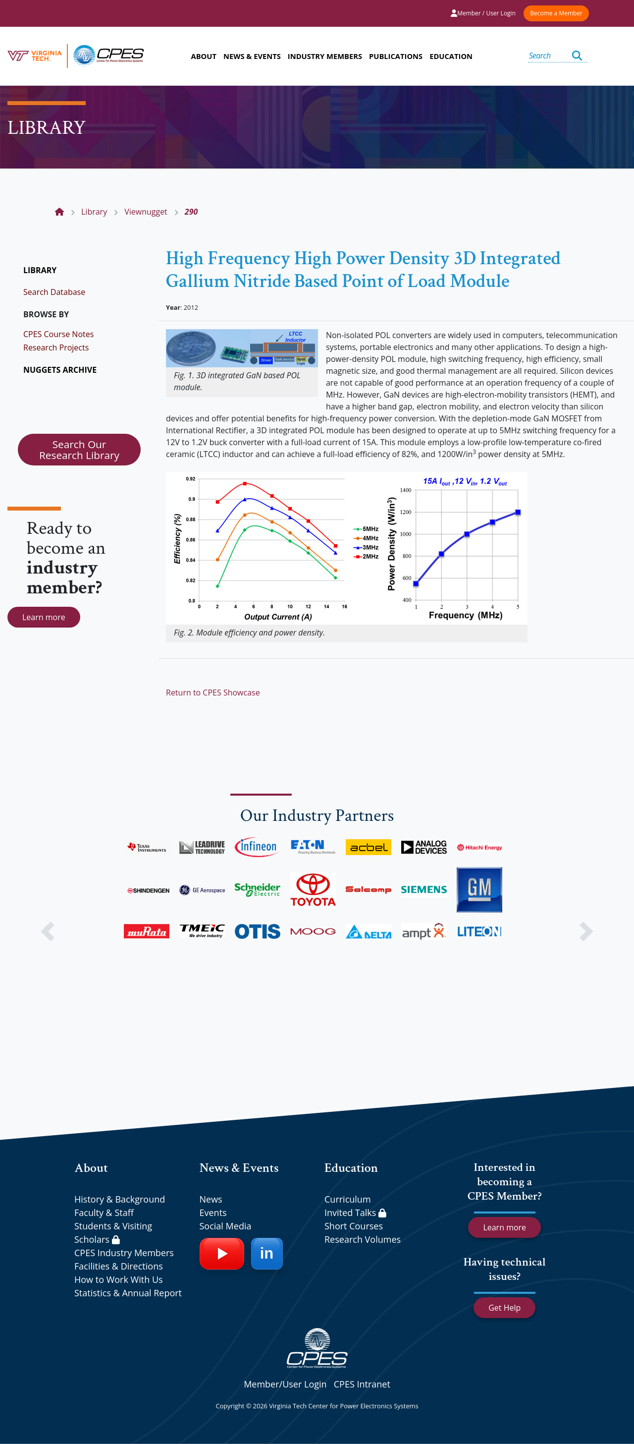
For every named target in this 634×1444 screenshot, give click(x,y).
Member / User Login (483, 13)
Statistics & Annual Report (128, 1293)
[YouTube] (222, 1254)
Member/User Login (285, 1384)
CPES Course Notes (58, 334)
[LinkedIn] (267, 1254)
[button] (47, 931)
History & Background (119, 1199)
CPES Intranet (362, 1384)
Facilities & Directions (118, 1266)
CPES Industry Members (124, 1253)
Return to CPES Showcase (213, 692)
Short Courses (353, 1226)
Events (213, 1212)
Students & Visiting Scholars (113, 1232)
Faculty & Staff (104, 1212)
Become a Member (556, 13)
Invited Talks (355, 1212)
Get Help (504, 1307)
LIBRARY (39, 270)
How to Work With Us (118, 1279)
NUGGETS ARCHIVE (60, 369)
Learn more (43, 617)
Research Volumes (362, 1239)
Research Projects (56, 347)
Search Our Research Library (79, 449)
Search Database (54, 292)
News (211, 1199)
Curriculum (347, 1199)
